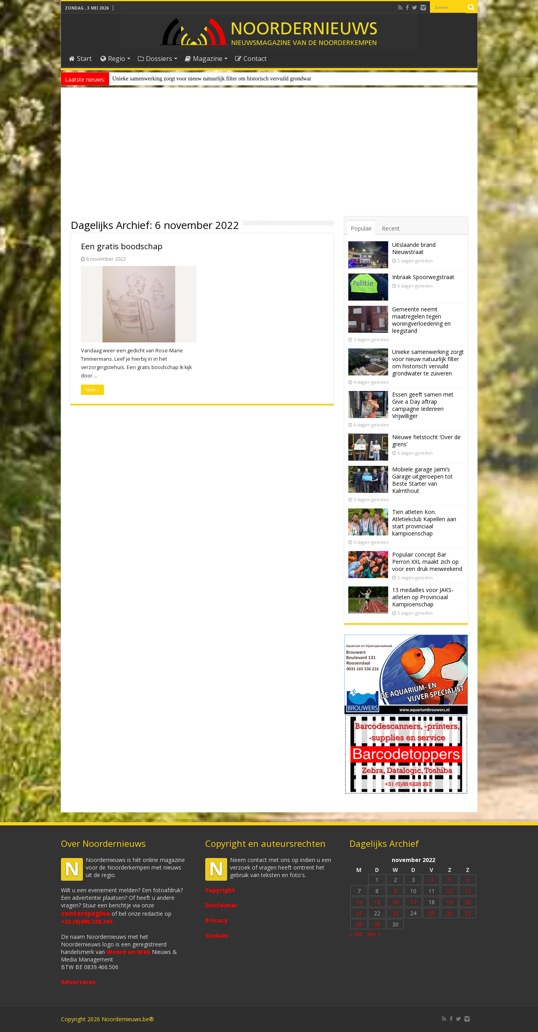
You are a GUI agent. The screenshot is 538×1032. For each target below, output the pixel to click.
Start (80, 58)
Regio (112, 58)
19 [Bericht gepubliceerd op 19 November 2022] (449, 902)
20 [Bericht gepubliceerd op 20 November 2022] (468, 902)
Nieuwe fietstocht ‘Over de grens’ (426, 440)
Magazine (203, 58)
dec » (374, 934)
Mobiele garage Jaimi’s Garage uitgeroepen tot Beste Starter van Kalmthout (422, 479)
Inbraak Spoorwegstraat (423, 277)
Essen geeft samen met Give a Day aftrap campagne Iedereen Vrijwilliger (423, 405)
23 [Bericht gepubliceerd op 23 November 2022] (395, 913)
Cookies (216, 935)
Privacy (216, 920)
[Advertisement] (269, 157)
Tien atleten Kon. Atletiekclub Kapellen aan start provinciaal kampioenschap (424, 522)
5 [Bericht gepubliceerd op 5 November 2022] (449, 879)
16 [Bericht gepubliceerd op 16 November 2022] (395, 902)
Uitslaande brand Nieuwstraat (414, 248)
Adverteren (78, 982)
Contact (251, 58)
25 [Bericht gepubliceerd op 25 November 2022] (431, 913)
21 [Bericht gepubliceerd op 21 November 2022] (359, 913)
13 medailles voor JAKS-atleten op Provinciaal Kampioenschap (423, 597)
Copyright (220, 890)
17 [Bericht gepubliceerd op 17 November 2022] (413, 902)
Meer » (92, 390)
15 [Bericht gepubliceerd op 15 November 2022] (377, 902)
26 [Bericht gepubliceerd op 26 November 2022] (449, 913)
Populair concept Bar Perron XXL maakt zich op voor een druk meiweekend (427, 562)
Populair (361, 228)
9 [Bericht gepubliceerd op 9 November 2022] (395, 891)
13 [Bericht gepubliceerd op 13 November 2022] (468, 891)
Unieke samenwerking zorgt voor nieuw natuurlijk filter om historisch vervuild (200, 79)
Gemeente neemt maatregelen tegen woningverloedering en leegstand (421, 319)
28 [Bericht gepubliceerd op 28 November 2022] (359, 924)
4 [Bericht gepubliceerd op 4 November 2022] (431, 879)
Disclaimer (221, 905)
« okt (356, 934)
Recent (391, 228)
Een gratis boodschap (122, 246)
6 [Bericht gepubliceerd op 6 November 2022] (467, 879)
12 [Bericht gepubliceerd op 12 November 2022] (449, 891)
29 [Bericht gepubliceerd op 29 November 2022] (377, 924)
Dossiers (155, 58)
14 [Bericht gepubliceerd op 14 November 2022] (359, 902)
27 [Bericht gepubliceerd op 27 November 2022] (468, 913)
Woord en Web (128, 952)
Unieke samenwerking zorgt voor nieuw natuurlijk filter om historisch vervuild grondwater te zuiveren (428, 362)
